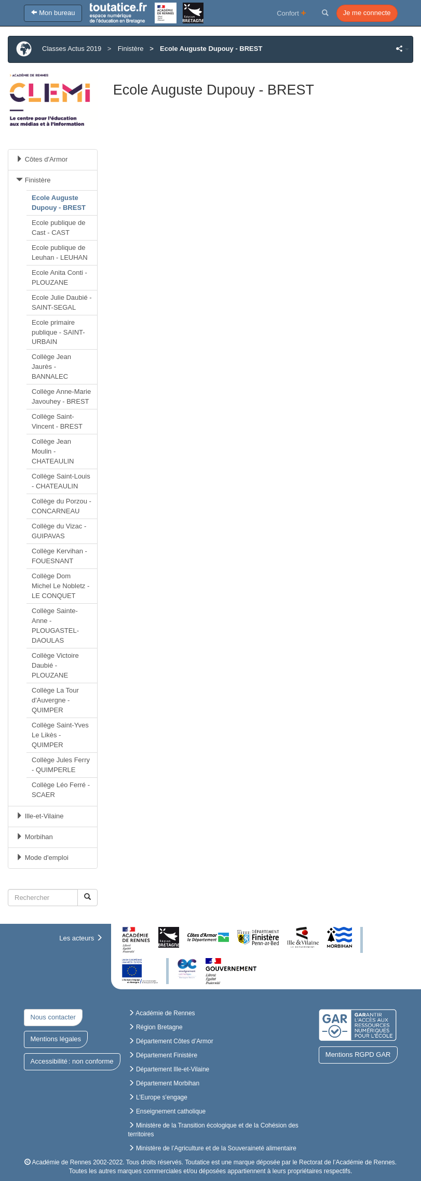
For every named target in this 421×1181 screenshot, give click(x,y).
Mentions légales (56, 1039)
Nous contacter (53, 1017)
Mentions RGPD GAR (358, 1054)
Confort (291, 13)
